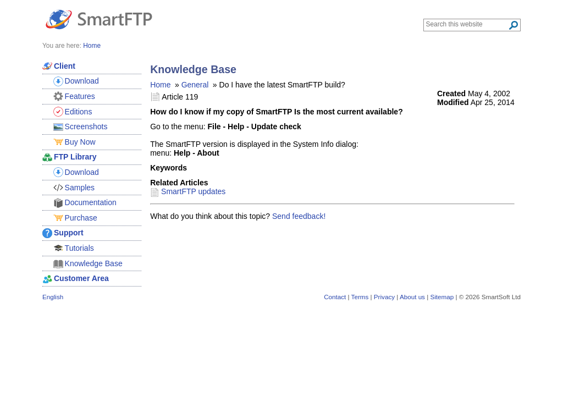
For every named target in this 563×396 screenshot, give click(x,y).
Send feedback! (298, 216)
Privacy (384, 296)
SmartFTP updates (193, 191)
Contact (335, 296)
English (52, 296)
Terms (360, 296)
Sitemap (442, 296)
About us (412, 296)
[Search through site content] (467, 24)
